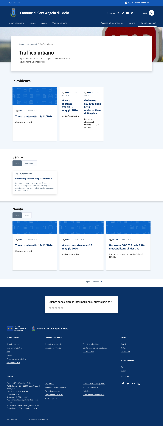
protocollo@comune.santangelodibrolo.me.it (23, 405)
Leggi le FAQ (49, 383)
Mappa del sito (12, 419)
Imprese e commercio (53, 347)
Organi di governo (13, 344)
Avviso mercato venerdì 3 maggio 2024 (70, 105)
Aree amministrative (14, 347)
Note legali (87, 391)
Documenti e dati (13, 362)
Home (21, 44)
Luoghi (123, 370)
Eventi (123, 367)
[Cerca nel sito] (151, 13)
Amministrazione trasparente (94, 383)
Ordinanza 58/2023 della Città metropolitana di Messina (92, 107)
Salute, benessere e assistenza (95, 347)
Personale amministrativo (16, 359)
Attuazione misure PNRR (38, 419)
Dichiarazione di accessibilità (93, 394)
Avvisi (21, 110)
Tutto (17, 163)
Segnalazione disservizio (54, 394)
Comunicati (125, 351)
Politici (9, 355)
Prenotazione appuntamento (56, 387)
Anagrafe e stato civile (53, 344)
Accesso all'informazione (112, 22)
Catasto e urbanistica (91, 344)
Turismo (131, 22)
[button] (138, 2)
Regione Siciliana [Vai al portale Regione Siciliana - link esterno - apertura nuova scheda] (14, 3)
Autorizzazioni (29, 163)
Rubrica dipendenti (52, 398)
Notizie (123, 347)
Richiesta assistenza (52, 391)
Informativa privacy (90, 387)
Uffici (8, 351)
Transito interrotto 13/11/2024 (34, 116)
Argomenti (32, 44)
